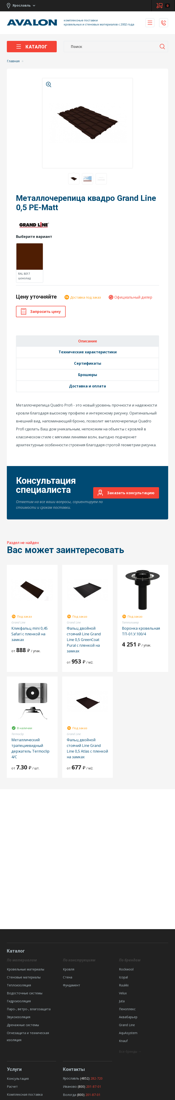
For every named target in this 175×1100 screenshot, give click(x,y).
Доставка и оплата (87, 386)
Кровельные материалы (25, 969)
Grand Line (127, 1025)
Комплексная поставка (25, 1094)
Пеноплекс (127, 1009)
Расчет (12, 1086)
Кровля (68, 969)
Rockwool (126, 969)
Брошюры (87, 375)
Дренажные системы (23, 1025)
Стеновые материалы (24, 977)
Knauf (123, 1041)
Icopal (123, 977)
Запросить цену (41, 311)
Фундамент (71, 985)
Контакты (74, 1069)
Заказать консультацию (126, 493)
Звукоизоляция (18, 1017)
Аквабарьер (128, 1017)
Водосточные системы (24, 993)
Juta (122, 1001)
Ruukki (124, 985)
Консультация (18, 1078)
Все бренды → (130, 1051)
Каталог (31, 47)
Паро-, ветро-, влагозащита (29, 1009)
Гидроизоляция (19, 1001)
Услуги (14, 1069)
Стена (67, 977)
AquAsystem (128, 1033)
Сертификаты (87, 363)
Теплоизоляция (19, 985)
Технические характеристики (88, 352)
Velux (123, 993)
